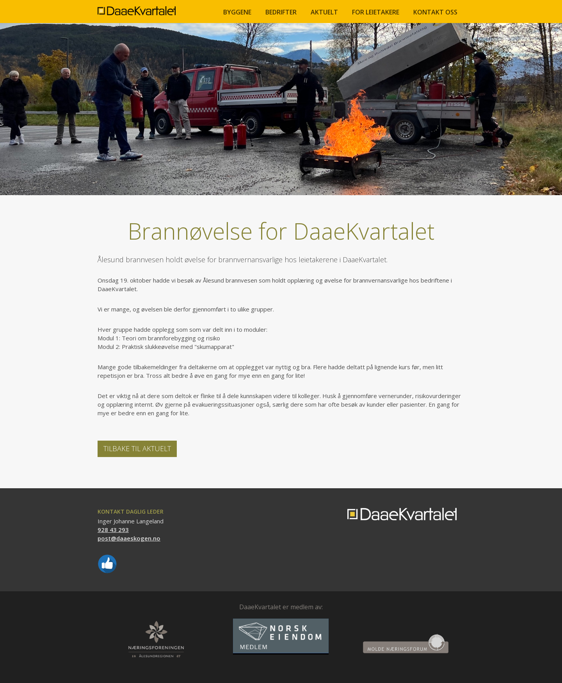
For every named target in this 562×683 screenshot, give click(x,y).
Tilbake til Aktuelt (137, 448)
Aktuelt (324, 12)
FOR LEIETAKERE (375, 12)
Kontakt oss (435, 12)
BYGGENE (237, 12)
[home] (137, 7)
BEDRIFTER (281, 12)
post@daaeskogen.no (129, 538)
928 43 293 (113, 530)
